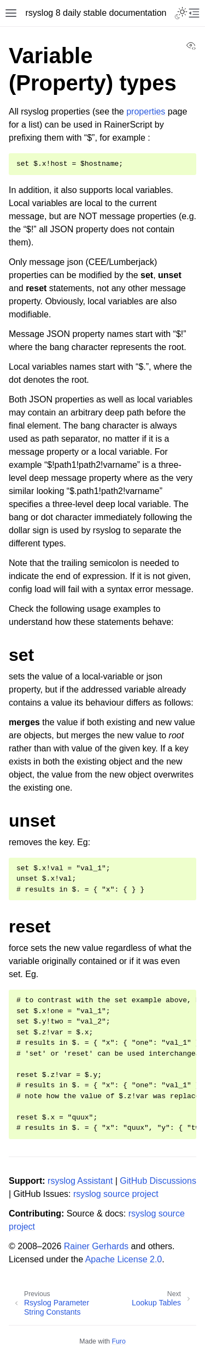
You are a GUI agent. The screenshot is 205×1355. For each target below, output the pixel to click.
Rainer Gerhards (96, 1246)
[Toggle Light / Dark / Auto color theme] (181, 13)
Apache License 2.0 (123, 1259)
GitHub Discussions (158, 1180)
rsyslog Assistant (80, 1180)
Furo (119, 1341)
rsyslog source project (116, 1194)
